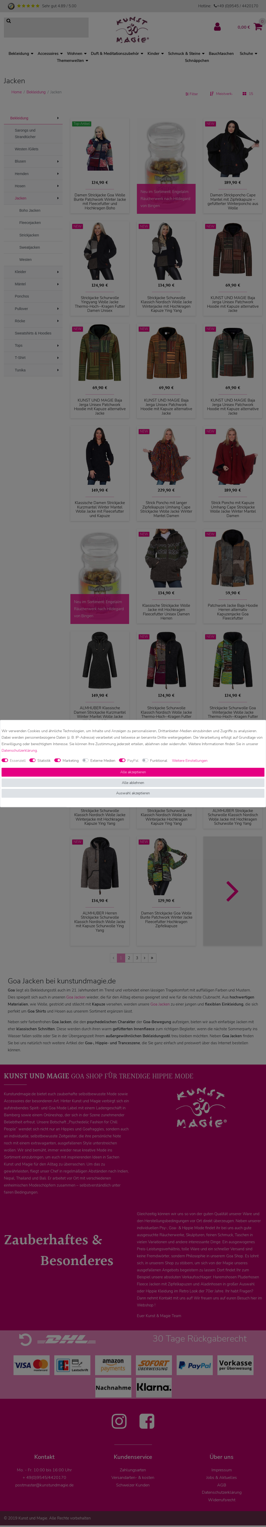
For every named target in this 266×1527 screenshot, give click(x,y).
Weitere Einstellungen (190, 760)
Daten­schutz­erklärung (19, 750)
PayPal (132, 760)
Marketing (71, 760)
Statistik (44, 760)
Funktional (158, 760)
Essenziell (18, 760)
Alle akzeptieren (133, 772)
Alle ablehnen (133, 782)
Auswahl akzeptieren (133, 793)
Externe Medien (102, 760)
